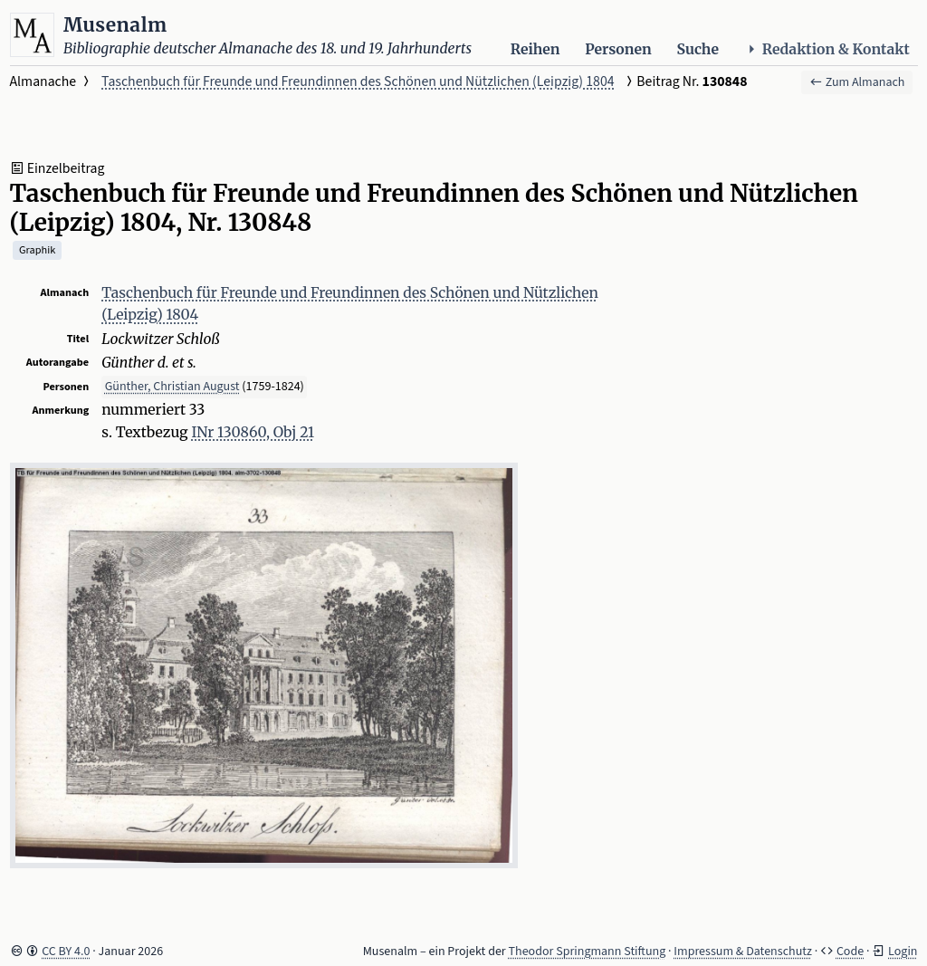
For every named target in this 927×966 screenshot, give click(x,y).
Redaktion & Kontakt (827, 49)
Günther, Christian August (172, 387)
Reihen (535, 49)
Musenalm (115, 25)
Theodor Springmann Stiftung (587, 951)
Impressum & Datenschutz (743, 951)
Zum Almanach (857, 82)
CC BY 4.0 (66, 951)
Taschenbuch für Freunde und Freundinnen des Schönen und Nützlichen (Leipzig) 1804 (358, 81)
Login (902, 951)
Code (850, 951)
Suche (698, 49)
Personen (618, 49)
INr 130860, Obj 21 (252, 432)
